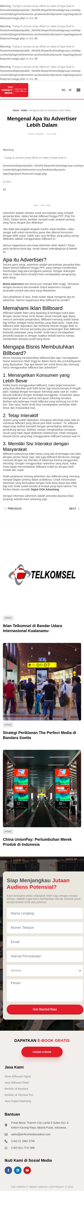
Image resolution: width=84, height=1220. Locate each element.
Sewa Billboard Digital (18, 1076)
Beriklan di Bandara (16, 1088)
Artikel (24, 110)
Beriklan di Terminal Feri (19, 1094)
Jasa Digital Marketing (18, 1101)
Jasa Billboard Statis (17, 1082)
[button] (78, 90)
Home (16, 110)
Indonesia (39, 134)
